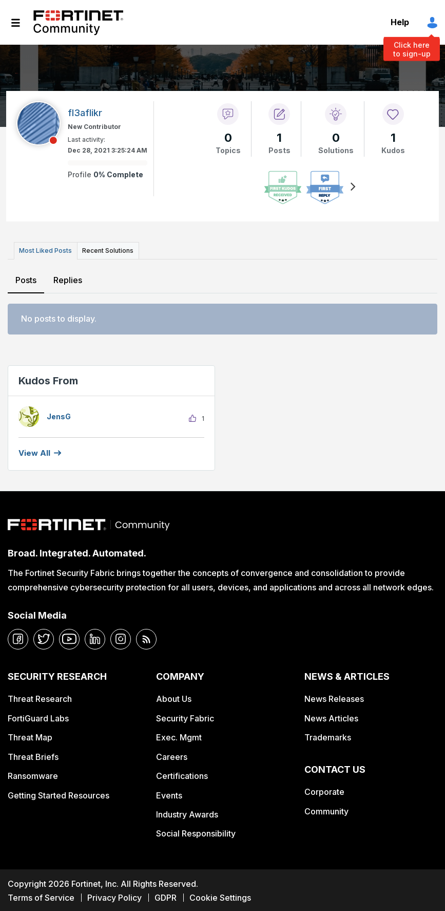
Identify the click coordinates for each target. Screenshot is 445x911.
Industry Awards (187, 812)
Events (169, 793)
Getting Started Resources (58, 793)
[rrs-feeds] (146, 637)
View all (34, 451)
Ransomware (33, 774)
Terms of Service (41, 896)
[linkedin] (95, 637)
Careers (171, 755)
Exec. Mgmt (179, 736)
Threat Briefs (33, 755)
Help (400, 22)
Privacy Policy (114, 896)
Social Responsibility (196, 832)
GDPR (165, 896)
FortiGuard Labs (38, 716)
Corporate (324, 790)
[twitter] (43, 637)
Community (326, 809)
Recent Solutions (104, 249)
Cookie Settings (220, 896)
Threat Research (40, 697)
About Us (173, 697)
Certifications (182, 774)
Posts (25, 278)
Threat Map (30, 736)
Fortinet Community (78, 22)
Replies (67, 278)
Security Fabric (185, 716)
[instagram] (120, 637)
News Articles (331, 716)
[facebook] (18, 637)
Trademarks (327, 736)
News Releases (334, 697)
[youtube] (69, 637)
